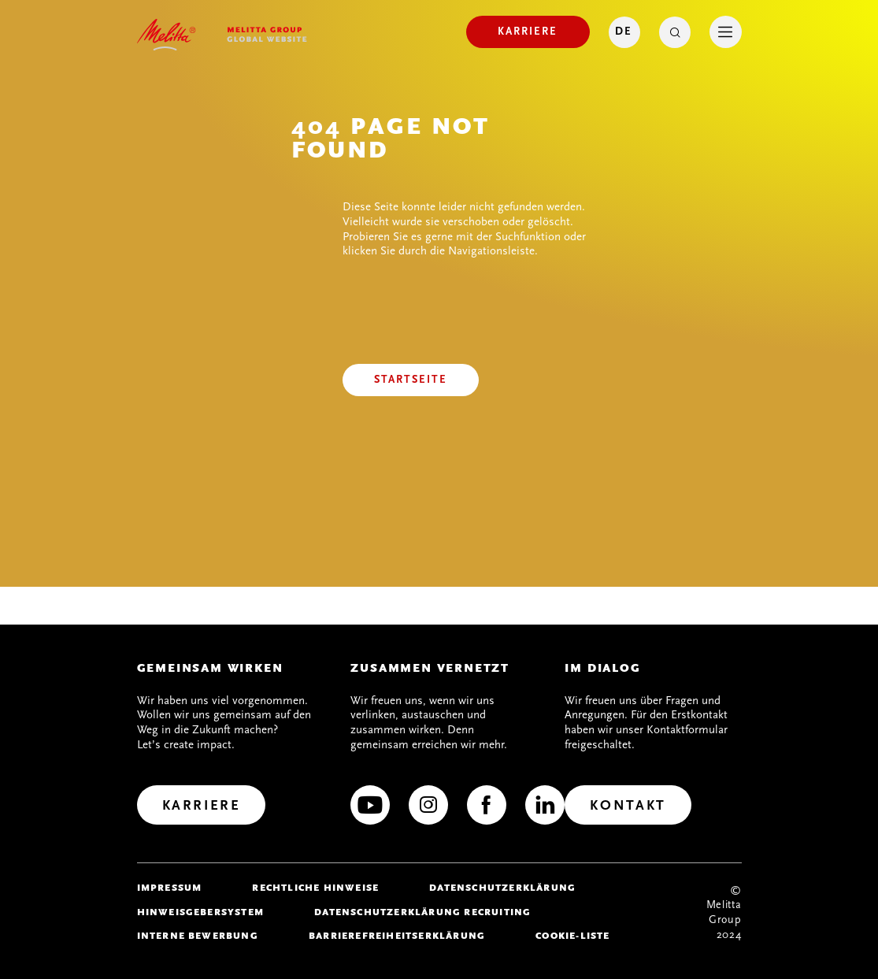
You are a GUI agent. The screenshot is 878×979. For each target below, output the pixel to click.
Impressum (169, 887)
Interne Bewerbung (197, 935)
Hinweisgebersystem (201, 912)
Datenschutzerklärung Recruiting (422, 912)
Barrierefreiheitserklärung (397, 935)
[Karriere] (527, 32)
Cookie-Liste (572, 935)
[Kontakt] (628, 805)
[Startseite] (411, 380)
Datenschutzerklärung (502, 887)
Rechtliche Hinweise (315, 887)
